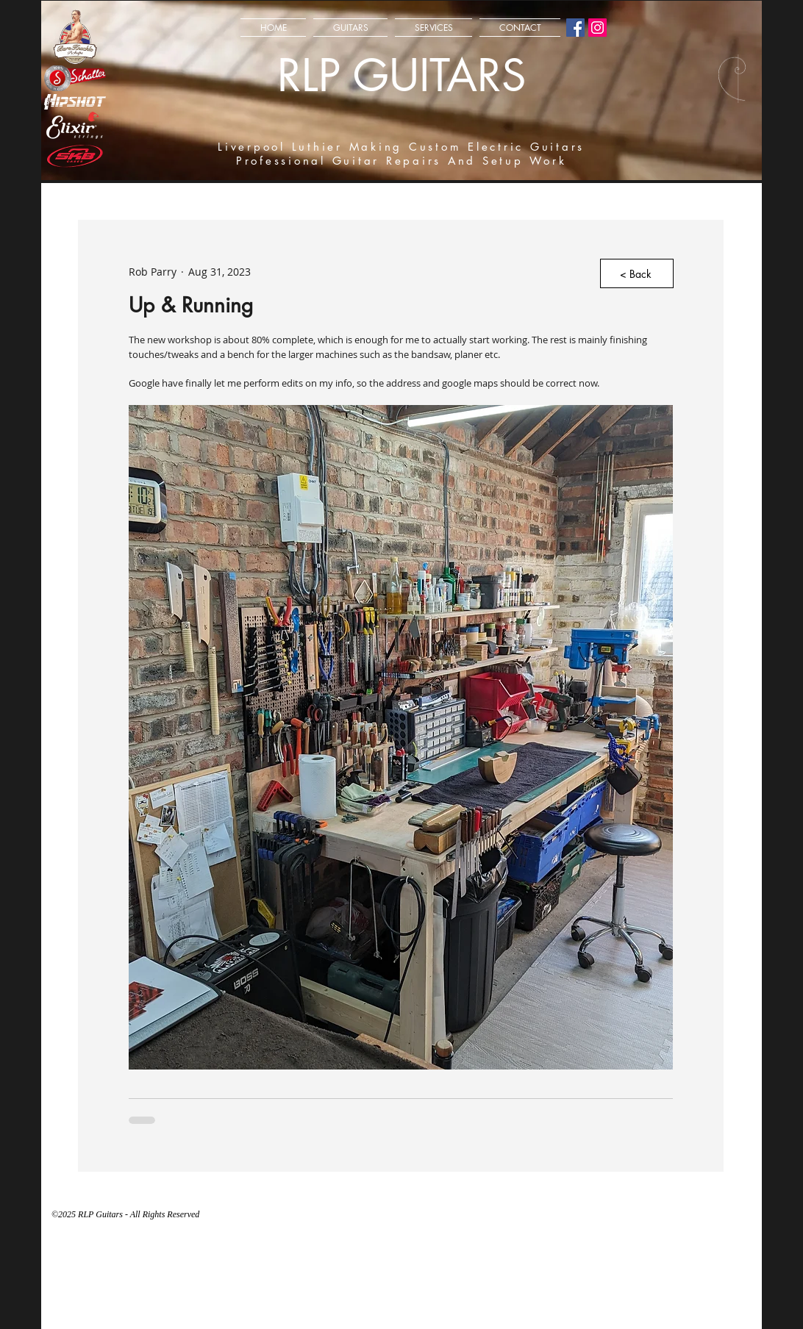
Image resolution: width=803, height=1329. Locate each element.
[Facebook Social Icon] (575, 27)
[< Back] (637, 273)
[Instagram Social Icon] (597, 27)
